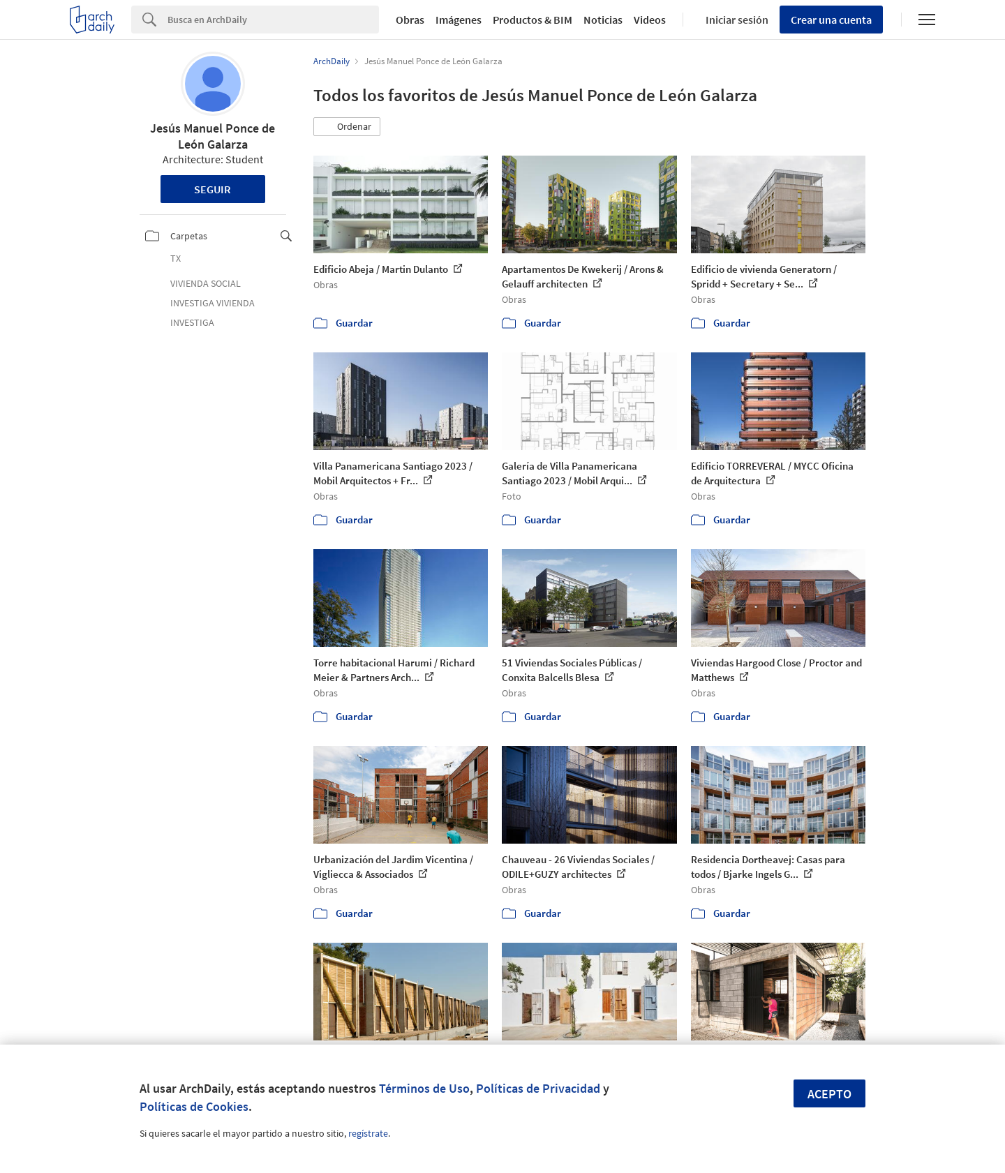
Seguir (212, 189)
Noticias (603, 19)
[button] (346, 127)
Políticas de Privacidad (538, 1088)
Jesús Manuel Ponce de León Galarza (212, 136)
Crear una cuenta (831, 20)
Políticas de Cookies (194, 1106)
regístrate (368, 1133)
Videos (650, 19)
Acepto (829, 1094)
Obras (410, 19)
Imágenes (459, 19)
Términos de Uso (424, 1088)
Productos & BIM (532, 19)
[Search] (273, 19)
